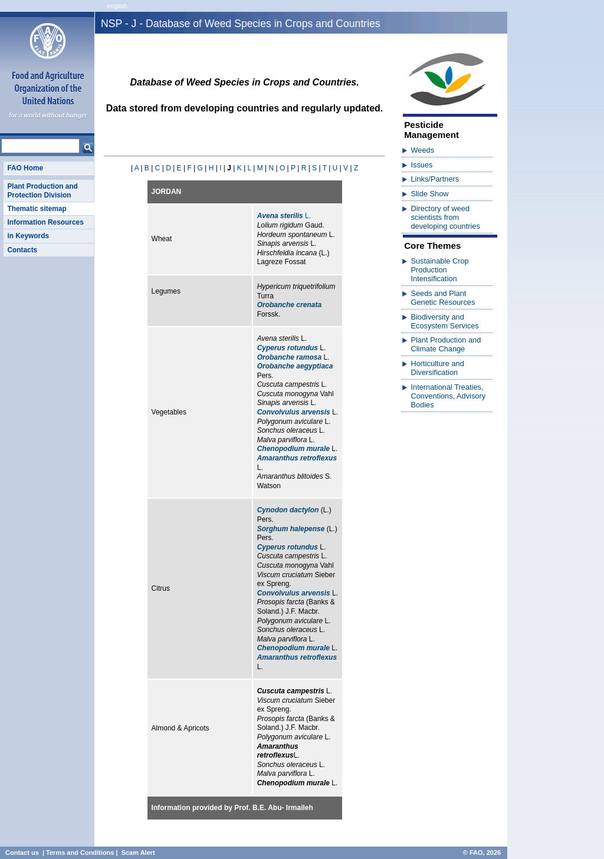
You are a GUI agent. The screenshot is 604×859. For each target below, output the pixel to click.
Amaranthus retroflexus (297, 458)
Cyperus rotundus (287, 348)
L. (284, 216)
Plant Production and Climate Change (446, 344)
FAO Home (25, 168)
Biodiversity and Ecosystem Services (444, 321)
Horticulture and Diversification (437, 368)
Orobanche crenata (289, 305)
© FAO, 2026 (482, 852)
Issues (421, 164)
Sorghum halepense (291, 529)
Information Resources (45, 222)
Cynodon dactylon (288, 510)
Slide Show (429, 193)
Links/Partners (435, 179)
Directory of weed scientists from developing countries (445, 217)
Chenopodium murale (293, 449)
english (117, 5)
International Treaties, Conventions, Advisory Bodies (448, 396)
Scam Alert (138, 852)
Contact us (22, 852)
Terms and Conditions (80, 852)
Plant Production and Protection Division (42, 190)
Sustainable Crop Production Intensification (439, 269)
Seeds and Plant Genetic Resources (443, 298)
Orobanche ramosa (289, 357)
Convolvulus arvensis (293, 412)
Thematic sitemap (36, 209)
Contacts (22, 250)
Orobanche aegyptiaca (295, 366)
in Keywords (28, 236)
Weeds (422, 150)
